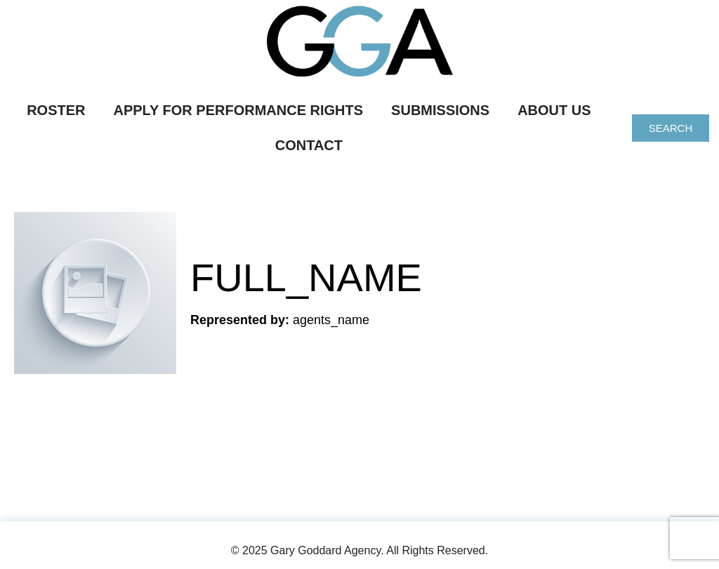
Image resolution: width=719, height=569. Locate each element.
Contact (309, 145)
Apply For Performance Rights (239, 110)
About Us (554, 110)
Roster (56, 110)
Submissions (440, 110)
